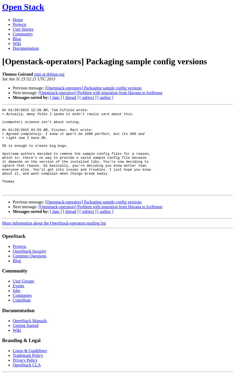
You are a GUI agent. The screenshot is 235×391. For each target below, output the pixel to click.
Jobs (16, 307)
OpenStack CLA (27, 381)
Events (18, 302)
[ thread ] (71, 97)
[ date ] (56, 97)
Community (23, 34)
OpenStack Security (30, 268)
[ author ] (105, 97)
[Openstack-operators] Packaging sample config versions (93, 88)
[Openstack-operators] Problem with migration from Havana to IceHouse (101, 92)
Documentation (26, 48)
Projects (19, 24)
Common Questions (30, 272)
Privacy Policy (25, 377)
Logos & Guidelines (30, 367)
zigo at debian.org (49, 74)
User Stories (23, 29)
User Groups (23, 297)
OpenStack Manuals (30, 337)
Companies (22, 312)
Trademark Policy (28, 372)
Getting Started (25, 342)
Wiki (17, 43)
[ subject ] (88, 97)
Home (18, 19)
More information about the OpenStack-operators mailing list (54, 240)
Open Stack (23, 7)
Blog (17, 39)
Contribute (22, 317)
